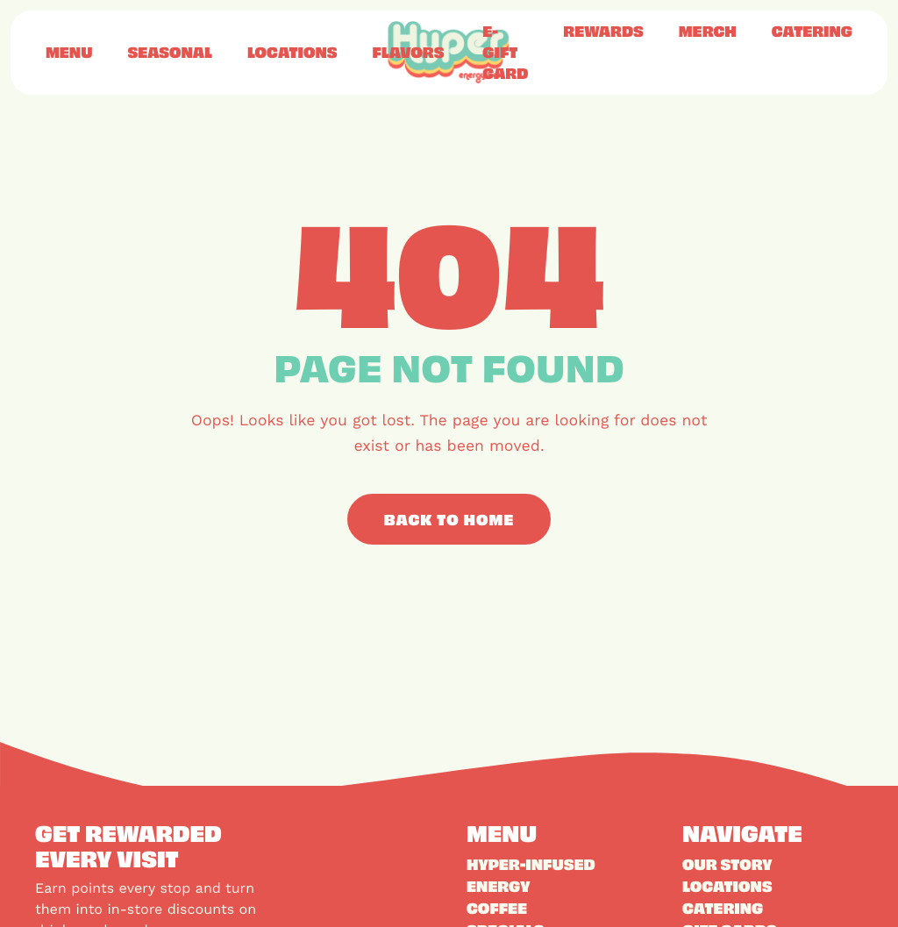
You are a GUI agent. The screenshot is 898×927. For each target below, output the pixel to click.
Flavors (408, 51)
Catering (812, 30)
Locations (292, 51)
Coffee (497, 907)
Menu (69, 51)
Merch (708, 30)
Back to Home (449, 519)
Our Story (727, 864)
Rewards (603, 30)
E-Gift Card (505, 51)
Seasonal (169, 51)
